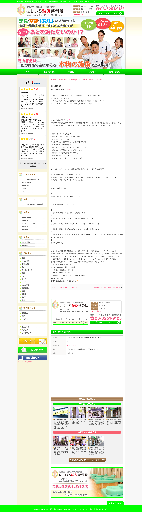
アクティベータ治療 (29, 223)
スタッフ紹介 (26, 182)
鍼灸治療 (25, 229)
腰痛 (23, 258)
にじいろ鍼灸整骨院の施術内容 (32, 204)
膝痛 (23, 291)
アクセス (92, 72)
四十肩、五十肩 (27, 270)
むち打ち (25, 319)
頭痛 (23, 273)
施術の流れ (25, 185)
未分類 (69, 89)
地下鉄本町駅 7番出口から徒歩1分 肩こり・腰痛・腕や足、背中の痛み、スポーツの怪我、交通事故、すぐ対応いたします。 (60, 1)
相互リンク (25, 327)
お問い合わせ (114, 72)
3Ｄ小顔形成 (26, 242)
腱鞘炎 (24, 294)
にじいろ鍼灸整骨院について (32, 179)
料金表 (71, 72)
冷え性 (24, 279)
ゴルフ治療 (25, 285)
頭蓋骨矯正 (25, 220)
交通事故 (25, 313)
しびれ (24, 276)
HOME (27, 72)
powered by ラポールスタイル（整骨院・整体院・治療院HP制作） (89, 509)
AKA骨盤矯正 (26, 217)
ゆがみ (24, 297)
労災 (23, 316)
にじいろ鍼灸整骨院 (25, 362)
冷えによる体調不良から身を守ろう (65, 287)
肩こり (24, 267)
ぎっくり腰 (25, 261)
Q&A (23, 191)
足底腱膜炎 (25, 288)
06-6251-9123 (72, 345)
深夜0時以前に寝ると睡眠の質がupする (107, 287)
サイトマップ (26, 333)
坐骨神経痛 (25, 264)
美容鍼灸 (25, 245)
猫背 (23, 300)
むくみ (24, 282)
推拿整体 (25, 226)
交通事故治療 (49, 72)
